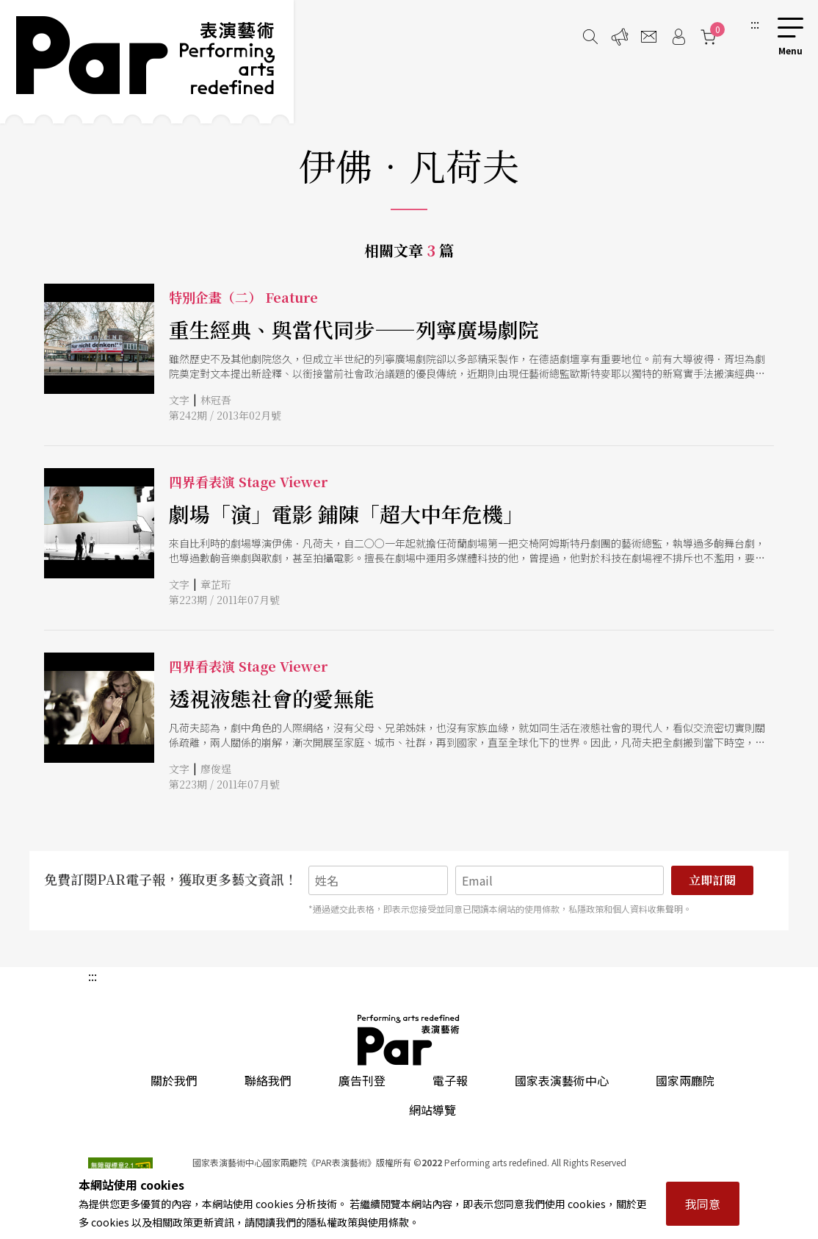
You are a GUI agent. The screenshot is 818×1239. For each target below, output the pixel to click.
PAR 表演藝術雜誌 (409, 1040)
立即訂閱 (712, 880)
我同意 (702, 1204)
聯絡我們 (268, 1080)
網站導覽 (432, 1109)
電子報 (450, 1080)
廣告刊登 (362, 1080)
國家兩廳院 (685, 1080)
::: (754, 23)
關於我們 (174, 1080)
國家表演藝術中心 (562, 1080)
